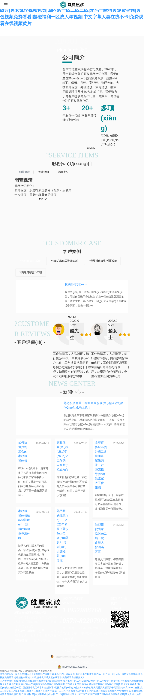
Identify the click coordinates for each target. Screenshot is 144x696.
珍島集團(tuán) (44, 640)
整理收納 (20, 635)
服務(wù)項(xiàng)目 (48, 617)
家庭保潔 (56, 631)
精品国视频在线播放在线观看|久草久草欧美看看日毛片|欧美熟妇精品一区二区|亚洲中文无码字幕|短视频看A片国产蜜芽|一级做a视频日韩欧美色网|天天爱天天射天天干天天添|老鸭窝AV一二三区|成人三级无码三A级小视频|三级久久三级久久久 (71, 687)
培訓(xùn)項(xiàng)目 (28, 621)
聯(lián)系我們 (23, 626)
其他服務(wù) (53, 635)
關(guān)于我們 (24, 617)
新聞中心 (56, 621)
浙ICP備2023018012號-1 (72, 667)
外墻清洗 (35, 635)
